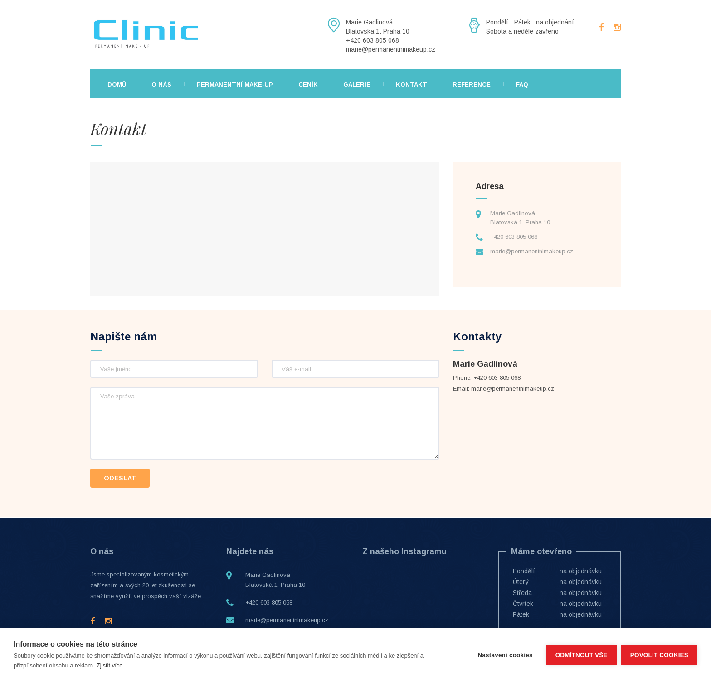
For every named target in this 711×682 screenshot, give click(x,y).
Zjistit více (110, 665)
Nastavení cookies (504, 655)
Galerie (356, 84)
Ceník (308, 84)
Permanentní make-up (235, 84)
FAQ (522, 84)
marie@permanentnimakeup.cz (531, 251)
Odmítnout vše (581, 655)
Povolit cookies (659, 655)
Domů (116, 84)
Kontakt (411, 84)
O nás (161, 84)
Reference (472, 84)
